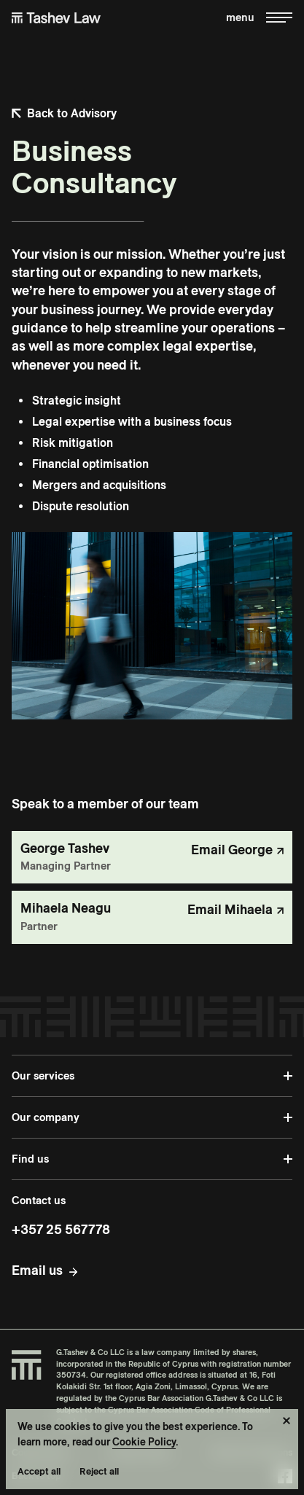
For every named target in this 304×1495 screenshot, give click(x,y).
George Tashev (64, 848)
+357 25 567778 (61, 1229)
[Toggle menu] (259, 17)
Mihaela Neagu (65, 907)
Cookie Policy (144, 1441)
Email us (37, 1270)
